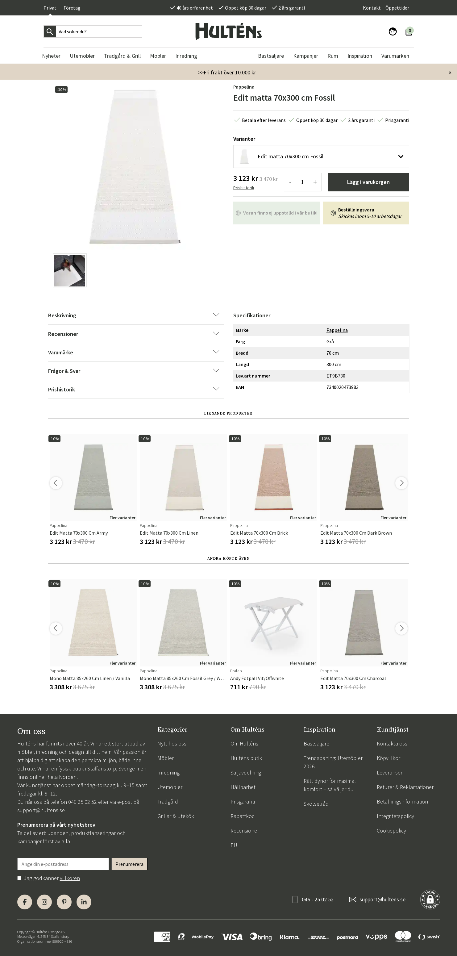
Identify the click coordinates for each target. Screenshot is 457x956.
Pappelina (244, 87)
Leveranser (389, 772)
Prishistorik (243, 187)
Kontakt (372, 8)
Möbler (165, 758)
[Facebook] (24, 902)
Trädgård (167, 801)
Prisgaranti (243, 801)
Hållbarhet (243, 787)
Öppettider (397, 8)
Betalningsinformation (402, 801)
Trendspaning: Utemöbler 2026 (333, 762)
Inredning (168, 772)
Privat (50, 8)
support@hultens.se (41, 810)
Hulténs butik (246, 758)
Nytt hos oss (171, 743)
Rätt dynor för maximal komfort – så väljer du (330, 785)
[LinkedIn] (84, 902)
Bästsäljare (316, 743)
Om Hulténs (244, 743)
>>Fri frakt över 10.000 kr (227, 72)
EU (234, 845)
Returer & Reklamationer (405, 787)
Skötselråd (316, 803)
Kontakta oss (392, 743)
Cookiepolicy (391, 830)
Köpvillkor (388, 758)
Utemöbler (169, 787)
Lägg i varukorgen (368, 182)
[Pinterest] (64, 902)
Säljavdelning (246, 772)
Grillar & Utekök (175, 816)
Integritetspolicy (395, 816)
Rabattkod (243, 816)
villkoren (70, 878)
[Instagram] (44, 902)
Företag (72, 8)
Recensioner (245, 830)
